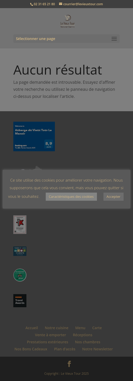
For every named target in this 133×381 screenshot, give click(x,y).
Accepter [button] (113, 196)
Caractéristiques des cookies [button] (71, 196)
